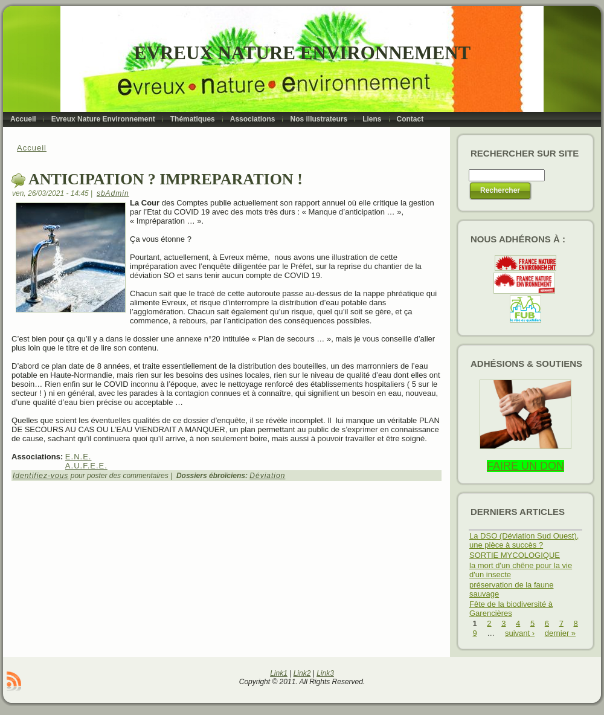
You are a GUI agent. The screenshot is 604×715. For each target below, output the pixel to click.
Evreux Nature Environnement (302, 52)
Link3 (325, 673)
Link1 (279, 673)
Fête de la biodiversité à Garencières (511, 609)
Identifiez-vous (40, 475)
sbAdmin (113, 193)
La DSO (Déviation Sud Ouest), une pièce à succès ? (524, 540)
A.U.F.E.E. (86, 465)
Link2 (302, 673)
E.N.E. (78, 456)
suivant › (520, 632)
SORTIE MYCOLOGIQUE (514, 555)
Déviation (267, 475)
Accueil (32, 147)
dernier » (560, 632)
